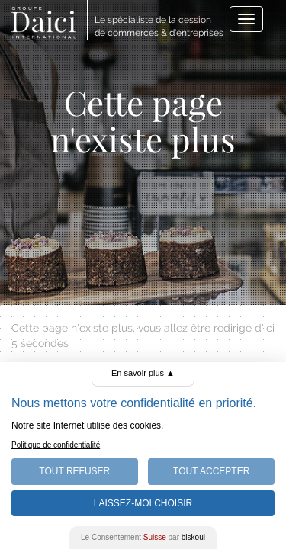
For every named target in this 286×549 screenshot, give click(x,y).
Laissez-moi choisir (143, 503)
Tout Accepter (211, 471)
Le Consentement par (143, 537)
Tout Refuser (74, 471)
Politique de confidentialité (55, 445)
